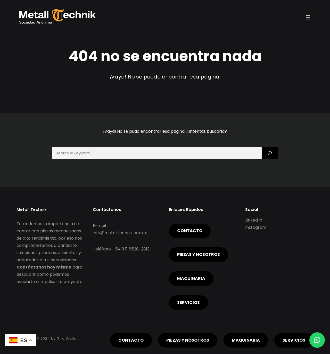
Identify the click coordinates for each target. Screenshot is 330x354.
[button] (317, 340)
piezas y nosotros (198, 254)
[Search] (270, 153)
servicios (188, 302)
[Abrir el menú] (308, 17)
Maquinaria (191, 278)
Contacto (189, 231)
